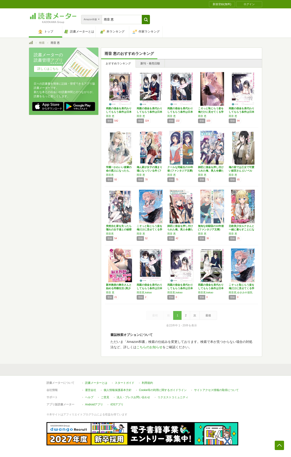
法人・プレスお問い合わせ (133, 397)
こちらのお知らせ (149, 347)
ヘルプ (89, 397)
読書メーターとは (96, 382)
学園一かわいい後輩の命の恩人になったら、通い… (119, 171)
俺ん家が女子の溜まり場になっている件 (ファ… (149, 171)
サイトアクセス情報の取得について (216, 390)
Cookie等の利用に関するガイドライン (163, 390)
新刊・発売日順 (150, 63)
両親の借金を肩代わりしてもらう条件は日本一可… (119, 112)
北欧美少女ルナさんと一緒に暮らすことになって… (241, 229)
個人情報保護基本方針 (118, 390)
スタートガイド (124, 382)
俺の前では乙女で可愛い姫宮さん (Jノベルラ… (241, 171)
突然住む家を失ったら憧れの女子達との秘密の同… (119, 229)
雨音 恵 (110, 116)
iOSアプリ (116, 404)
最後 (208, 315)
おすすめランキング (118, 63)
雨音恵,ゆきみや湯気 (240, 292)
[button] (146, 19)
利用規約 (147, 382)
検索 (42, 42)
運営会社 (90, 390)
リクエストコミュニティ (173, 397)
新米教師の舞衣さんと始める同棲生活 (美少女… (119, 288)
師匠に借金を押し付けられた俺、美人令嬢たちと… (211, 171)
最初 (155, 315)
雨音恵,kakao (144, 292)
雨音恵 (110, 174)
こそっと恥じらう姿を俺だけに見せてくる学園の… (211, 112)
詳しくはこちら (48, 68)
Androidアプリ (94, 404)
